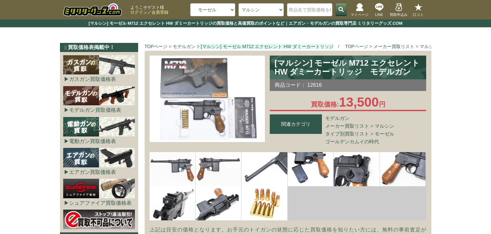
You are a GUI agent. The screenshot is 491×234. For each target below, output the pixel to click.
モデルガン (337, 118)
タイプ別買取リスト (347, 133)
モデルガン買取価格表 (95, 110)
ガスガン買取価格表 (92, 79)
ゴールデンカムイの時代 (352, 141)
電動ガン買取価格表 (92, 141)
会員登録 (160, 12)
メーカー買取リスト (347, 126)
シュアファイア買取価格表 (100, 203)
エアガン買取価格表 (92, 172)
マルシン (384, 126)
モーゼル (384, 133)
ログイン (138, 12)
